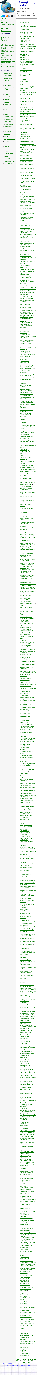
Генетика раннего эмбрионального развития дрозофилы (27, 1032)
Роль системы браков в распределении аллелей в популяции (27, 488)
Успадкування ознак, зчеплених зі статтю (27, 1147)
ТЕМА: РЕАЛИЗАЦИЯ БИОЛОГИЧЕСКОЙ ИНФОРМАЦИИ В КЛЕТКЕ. (27, 1326)
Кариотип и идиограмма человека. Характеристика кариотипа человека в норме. (28, 81)
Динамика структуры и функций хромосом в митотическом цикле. (27, 366)
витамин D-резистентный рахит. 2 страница (28, 347)
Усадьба (7, 148)
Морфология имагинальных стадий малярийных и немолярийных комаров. (27, 698)
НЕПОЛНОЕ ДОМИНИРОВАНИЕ (26, 1334)
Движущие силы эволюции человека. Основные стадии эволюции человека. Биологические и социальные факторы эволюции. (27, 393)
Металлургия (8, 124)
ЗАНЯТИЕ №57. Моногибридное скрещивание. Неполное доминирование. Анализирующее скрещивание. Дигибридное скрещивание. (27, 357)
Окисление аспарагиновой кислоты (28, 996)
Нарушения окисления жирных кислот (27, 497)
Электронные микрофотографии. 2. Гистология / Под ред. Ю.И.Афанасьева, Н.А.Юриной (27, 644)
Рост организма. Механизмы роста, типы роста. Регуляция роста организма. (28, 1099)
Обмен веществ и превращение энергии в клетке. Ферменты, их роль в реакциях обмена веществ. (27, 404)
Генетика (7, 94)
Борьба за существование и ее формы (26, 120)
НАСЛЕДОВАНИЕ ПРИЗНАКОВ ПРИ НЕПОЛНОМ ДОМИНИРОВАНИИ (26, 839)
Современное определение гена (26, 295)
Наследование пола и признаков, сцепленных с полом (28, 145)
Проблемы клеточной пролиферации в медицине (27, 379)
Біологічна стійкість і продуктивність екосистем (27, 1289)
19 (33, 1360)
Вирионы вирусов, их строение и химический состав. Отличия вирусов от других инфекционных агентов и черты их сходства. (27, 547)
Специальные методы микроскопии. (27, 522)
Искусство (7, 104)
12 (17, 1360)
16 (26, 1360)
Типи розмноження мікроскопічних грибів (27, 1052)
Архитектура (8, 75)
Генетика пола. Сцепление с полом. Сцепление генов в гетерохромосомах (26, 715)
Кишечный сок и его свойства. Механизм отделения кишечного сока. (27, 1173)
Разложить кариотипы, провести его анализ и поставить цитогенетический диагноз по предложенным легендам (27, 654)
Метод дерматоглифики (25, 185)
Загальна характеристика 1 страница (26, 457)
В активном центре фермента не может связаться (27, 1138)
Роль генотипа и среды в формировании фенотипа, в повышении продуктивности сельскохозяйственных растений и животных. (28, 584)
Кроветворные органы (27, 223)
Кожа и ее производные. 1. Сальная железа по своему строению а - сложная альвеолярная (27, 1014)
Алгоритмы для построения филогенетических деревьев (26, 915)
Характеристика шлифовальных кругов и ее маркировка (8, 61)
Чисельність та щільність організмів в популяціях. (27, 1251)
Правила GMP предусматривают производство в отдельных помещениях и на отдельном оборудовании (28, 1351)
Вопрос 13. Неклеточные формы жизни (27, 518)
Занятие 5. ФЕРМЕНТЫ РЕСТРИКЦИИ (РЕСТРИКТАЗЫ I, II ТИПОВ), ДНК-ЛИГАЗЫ (28, 846)
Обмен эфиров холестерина (25, 1225)
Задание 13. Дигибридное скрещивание (24, 1257)
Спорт (6, 136)
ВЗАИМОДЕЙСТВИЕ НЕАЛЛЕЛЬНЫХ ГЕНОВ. (26, 802)
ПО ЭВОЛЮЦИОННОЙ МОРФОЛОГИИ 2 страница (27, 765)
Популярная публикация (4, 21)
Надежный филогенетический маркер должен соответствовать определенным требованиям (26, 866)
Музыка (6, 129)
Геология (7, 99)
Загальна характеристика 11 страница (26, 779)
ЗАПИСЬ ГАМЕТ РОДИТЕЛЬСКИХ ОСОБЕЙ (25, 1065)
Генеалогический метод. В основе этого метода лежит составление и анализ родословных (28, 49)
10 (32, 1359)
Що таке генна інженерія (25, 266)
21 (24, 1362)
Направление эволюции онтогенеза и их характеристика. (27, 341)
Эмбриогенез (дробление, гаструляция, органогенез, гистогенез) (24, 1125)
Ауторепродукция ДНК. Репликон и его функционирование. (27, 151)
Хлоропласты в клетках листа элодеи (28, 559)
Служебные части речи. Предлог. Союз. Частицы (7, 66)
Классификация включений (25, 1056)
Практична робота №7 (27, 44)
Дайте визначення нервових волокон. (26, 971)
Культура (7, 114)
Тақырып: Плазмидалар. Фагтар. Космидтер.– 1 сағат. (28, 426)
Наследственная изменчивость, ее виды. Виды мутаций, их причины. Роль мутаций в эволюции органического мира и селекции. (28, 209)
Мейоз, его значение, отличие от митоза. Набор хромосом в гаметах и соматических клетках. (27, 175)
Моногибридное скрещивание (25, 760)
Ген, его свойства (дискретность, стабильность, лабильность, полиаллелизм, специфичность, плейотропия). (26, 1280)
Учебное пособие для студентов (27, 501)
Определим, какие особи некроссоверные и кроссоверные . (28, 94)
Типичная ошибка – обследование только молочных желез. (27, 858)
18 (31, 1360)
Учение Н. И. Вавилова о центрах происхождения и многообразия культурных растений (28, 290)
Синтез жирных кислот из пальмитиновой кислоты (27, 976)
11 (35, 1359)
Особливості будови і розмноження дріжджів (27, 756)
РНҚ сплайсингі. (25, 225)
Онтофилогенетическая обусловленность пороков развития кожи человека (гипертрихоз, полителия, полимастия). (28, 707)
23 (29, 1362)
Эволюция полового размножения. (26, 21)
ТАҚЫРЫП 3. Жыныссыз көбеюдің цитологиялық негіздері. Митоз (28, 684)
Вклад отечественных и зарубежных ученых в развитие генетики (28, 808)
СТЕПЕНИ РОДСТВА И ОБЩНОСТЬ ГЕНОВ (27, 1008)
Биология (7, 83)
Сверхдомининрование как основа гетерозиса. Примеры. (27, 1047)
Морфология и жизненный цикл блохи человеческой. (27, 432)
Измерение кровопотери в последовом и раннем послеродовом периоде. (28, 663)
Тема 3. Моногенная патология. (26, 1302)
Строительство (9, 139)
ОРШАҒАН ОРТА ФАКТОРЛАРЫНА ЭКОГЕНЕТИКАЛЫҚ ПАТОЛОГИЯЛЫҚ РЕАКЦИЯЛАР (26, 631)
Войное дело (8, 92)
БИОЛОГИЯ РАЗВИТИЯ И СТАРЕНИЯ (27, 32)
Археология (8, 73)
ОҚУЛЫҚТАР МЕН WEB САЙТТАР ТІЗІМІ (27, 934)
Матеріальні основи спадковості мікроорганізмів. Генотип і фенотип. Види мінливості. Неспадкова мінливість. (27, 599)
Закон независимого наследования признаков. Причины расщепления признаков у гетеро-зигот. (28, 440)
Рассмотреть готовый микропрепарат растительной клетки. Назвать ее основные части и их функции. (27, 941)
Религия (7, 134)
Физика (6, 151)
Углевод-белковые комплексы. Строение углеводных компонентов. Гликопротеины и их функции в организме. (27, 621)
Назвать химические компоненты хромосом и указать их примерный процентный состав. (28, 1263)
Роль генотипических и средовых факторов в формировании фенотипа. (27, 1270)
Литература (8, 116)
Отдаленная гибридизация (24, 818)
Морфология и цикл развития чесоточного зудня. (27, 612)
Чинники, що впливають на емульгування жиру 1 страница (28, 1343)
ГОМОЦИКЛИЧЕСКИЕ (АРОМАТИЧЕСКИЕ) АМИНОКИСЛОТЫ (27, 576)
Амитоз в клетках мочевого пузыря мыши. (27, 879)
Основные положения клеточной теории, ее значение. (27, 300)
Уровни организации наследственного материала (26, 555)
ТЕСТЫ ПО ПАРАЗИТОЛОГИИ (26, 513)
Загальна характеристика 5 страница (26, 607)
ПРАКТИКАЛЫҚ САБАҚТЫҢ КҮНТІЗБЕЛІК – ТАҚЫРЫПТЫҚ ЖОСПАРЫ (25, 1040)
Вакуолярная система (27, 532)
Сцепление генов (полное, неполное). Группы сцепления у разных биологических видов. (27, 63)
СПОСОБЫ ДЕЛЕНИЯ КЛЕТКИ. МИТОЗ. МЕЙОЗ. (27, 218)
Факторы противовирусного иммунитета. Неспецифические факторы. (26, 324)
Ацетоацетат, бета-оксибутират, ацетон (27, 1221)
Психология (8, 131)
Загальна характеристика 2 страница (26, 70)
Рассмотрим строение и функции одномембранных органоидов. (28, 691)
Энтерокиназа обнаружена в (25, 947)
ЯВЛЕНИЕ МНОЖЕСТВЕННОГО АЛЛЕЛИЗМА (27, 1152)
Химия (6, 156)
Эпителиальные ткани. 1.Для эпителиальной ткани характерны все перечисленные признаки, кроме (27, 537)
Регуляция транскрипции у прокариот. (25, 55)
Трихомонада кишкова (27, 1005)
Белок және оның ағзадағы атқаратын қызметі (27, 900)
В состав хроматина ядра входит (27, 770)
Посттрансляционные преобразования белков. (27, 129)
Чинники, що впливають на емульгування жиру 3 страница (28, 852)
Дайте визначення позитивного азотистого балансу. (27, 813)
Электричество (9, 161)
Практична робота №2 (27, 783)
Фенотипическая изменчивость (25, 679)
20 (36, 1360)
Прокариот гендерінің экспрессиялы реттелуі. (27, 88)
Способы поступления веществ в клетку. (27, 483)
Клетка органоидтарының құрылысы (26, 874)
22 (26, 1362)
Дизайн (6, 102)
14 (21, 1360)
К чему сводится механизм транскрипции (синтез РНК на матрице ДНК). (28, 962)
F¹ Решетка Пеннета (27, 36)
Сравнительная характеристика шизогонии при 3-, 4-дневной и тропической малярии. (27, 101)
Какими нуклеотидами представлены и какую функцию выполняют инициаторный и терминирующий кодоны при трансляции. (28, 273)
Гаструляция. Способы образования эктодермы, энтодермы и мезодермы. (28, 885)
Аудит (6, 80)
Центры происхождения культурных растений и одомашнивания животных (28, 673)
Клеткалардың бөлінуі (27, 107)
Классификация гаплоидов (25, 1338)
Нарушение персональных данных (22, 1365)
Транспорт (7, 144)
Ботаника (7, 85)
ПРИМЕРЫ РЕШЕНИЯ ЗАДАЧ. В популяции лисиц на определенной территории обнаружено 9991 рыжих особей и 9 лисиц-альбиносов (28, 567)
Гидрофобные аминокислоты (25, 721)
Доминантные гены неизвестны (26, 667)
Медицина (7, 121)
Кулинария (7, 111)
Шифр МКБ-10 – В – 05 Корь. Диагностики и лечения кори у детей (27, 1132)
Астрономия (8, 78)
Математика (8, 119)
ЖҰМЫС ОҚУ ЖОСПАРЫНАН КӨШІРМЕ (25, 451)
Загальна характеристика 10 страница (26, 527)
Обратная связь (6, 31)
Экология (7, 158)
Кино (5, 109)
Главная (3, 18)
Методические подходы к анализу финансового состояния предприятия (7, 39)
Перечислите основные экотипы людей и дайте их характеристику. (28, 471)
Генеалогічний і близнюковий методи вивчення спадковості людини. (27, 477)
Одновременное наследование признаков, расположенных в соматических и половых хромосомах (28, 333)
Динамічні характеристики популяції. (25, 385)
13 (19, 1360)
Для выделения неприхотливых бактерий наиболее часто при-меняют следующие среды (26, 158)
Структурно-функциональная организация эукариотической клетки (25, 1296)
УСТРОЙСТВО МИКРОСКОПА (25, 1060)
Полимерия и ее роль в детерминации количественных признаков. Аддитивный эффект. (28, 256)
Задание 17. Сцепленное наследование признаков (28, 1001)
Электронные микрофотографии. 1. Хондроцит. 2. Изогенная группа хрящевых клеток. (27, 245)
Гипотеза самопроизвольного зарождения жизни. (26, 1187)
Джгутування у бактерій (25, 74)
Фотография (8, 153)
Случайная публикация (4, 27)
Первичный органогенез (28, 250)
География (7, 97)
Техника (6, 141)
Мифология (8, 126)
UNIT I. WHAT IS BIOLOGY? (25, 774)
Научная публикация (7, 24)
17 (29, 1360)
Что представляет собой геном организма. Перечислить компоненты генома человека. (27, 954)
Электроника (8, 163)
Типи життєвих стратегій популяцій (27, 894)
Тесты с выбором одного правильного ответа (26, 190)
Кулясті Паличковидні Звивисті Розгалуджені (27, 466)
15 (24, 1360)
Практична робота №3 (27, 1331)
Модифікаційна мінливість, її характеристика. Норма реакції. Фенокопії (28, 373)
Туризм (6, 146)
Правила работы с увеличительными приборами (26, 40)
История (7, 107)
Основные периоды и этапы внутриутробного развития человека (27, 824)
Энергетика (8, 166)
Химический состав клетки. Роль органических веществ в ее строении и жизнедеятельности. (28, 113)
